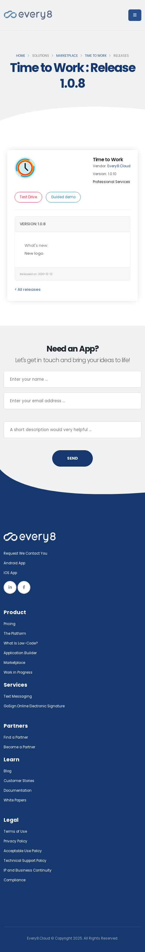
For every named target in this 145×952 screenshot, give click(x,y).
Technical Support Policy (25, 860)
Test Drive (28, 197)
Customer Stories (19, 780)
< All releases (28, 289)
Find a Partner (16, 737)
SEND (72, 458)
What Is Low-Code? (21, 643)
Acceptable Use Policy (23, 850)
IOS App (12, 572)
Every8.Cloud (118, 166)
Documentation (18, 790)
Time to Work (95, 55)
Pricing (9, 623)
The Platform (15, 633)
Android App (14, 563)
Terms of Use (15, 831)
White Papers (15, 800)
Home (20, 55)
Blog (8, 771)
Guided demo (63, 197)
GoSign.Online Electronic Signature (34, 706)
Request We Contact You (25, 553)
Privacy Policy (15, 841)
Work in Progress (18, 672)
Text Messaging (18, 696)
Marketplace (67, 55)
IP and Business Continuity (28, 870)
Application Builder (20, 653)
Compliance (14, 880)
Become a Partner (19, 747)
